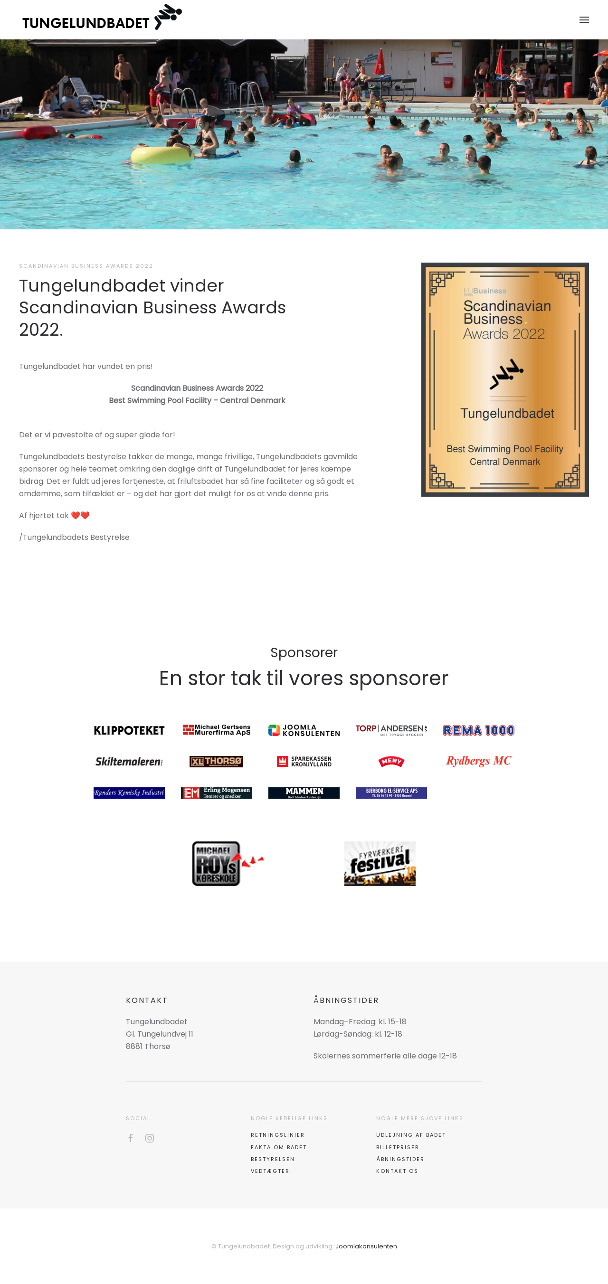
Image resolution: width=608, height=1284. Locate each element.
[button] (584, 20)
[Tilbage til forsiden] (103, 19)
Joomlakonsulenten (366, 1246)
